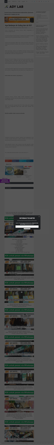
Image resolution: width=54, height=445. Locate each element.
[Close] (39, 216)
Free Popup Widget (27, 228)
